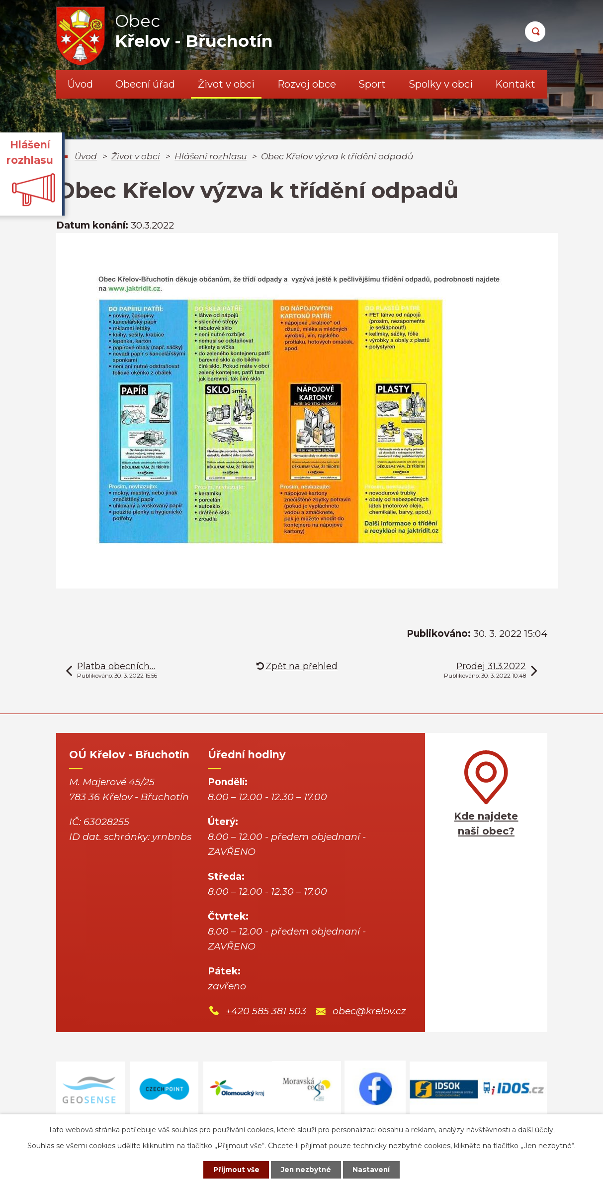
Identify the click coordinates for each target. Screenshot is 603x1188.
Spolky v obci (441, 84)
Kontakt (515, 84)
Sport (372, 84)
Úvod (80, 84)
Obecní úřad (145, 84)
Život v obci (226, 84)
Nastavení (374, 1169)
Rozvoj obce (306, 84)
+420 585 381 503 (266, 1011)
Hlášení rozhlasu (210, 156)
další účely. (536, 1129)
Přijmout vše (233, 1169)
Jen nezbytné (306, 1169)
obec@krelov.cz (369, 1011)
